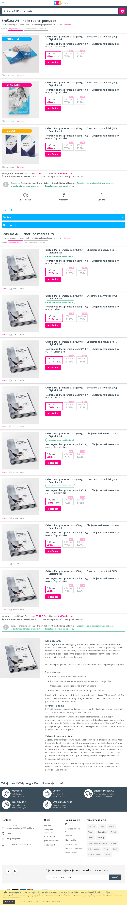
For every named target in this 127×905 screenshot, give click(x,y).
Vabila (106, 849)
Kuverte (108, 855)
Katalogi (101, 838)
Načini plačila (70, 840)
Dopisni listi (102, 832)
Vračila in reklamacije (73, 848)
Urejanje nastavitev (52, 902)
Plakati (113, 832)
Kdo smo (47, 825)
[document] (63, 897)
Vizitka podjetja (50, 845)
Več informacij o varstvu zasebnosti (30, 902)
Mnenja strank (71, 852)
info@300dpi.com (64, 173)
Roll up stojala (93, 849)
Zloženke (91, 826)
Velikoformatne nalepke (97, 843)
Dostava (68, 836)
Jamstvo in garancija (52, 840)
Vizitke (90, 832)
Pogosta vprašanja (72, 844)
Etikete (113, 843)
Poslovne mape (94, 855)
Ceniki (115, 849)
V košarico (53, 62)
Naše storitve (49, 836)
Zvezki (90, 838)
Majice (111, 826)
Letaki (102, 826)
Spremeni (13, 75)
